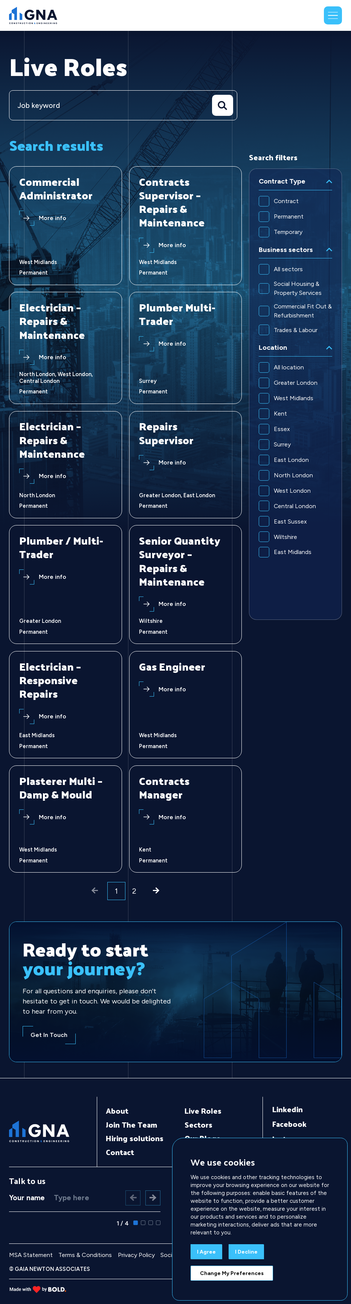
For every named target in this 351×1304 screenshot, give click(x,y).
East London (291, 460)
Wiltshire (285, 537)
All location (289, 367)
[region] (295, 394)
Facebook (289, 1124)
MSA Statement (31, 1254)
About (109, 1111)
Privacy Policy (136, 1254)
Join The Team (124, 1125)
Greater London (295, 383)
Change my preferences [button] (232, 1273)
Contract (286, 201)
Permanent (289, 216)
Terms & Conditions (85, 1254)
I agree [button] (206, 1252)
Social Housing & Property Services (298, 289)
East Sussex (290, 521)
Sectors (195, 1125)
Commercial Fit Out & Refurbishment (303, 311)
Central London (295, 506)
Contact (112, 1152)
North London (293, 475)
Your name (27, 1197)
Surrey (282, 444)
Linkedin (287, 1109)
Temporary (288, 231)
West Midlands (293, 398)
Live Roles (199, 1111)
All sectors (288, 269)
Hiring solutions (127, 1138)
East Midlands (292, 552)
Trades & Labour (295, 330)
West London (292, 491)
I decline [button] (246, 1252)
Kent (280, 413)
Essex (282, 429)
